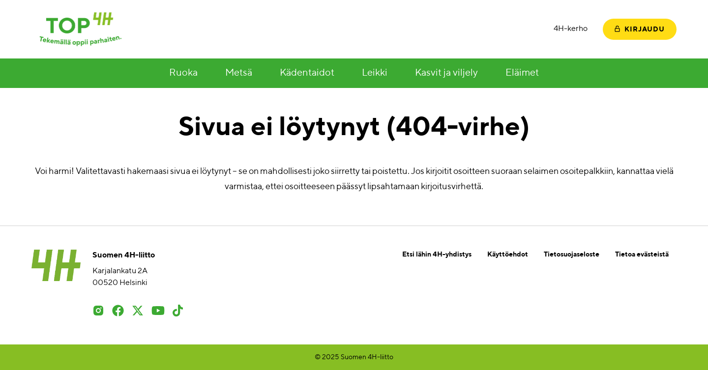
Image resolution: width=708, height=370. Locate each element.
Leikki (374, 73)
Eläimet (522, 73)
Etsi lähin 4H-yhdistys (437, 254)
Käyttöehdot (507, 254)
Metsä (238, 73)
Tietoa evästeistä (642, 254)
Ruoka (183, 73)
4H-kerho (571, 29)
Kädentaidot (307, 73)
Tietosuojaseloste (571, 254)
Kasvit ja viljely (446, 73)
